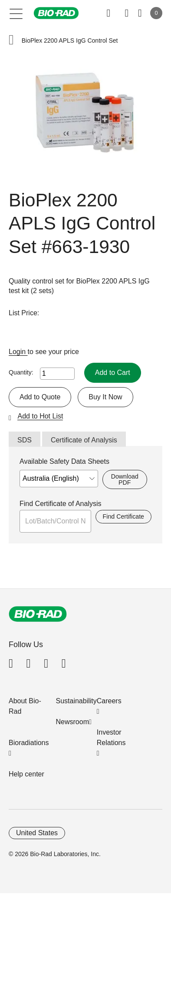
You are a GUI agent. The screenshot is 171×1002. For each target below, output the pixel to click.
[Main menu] (16, 13)
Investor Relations (111, 737)
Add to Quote (40, 397)
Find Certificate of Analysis (61, 503)
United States (37, 833)
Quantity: (21, 372)
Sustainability (76, 701)
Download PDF (124, 479)
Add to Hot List (40, 416)
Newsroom (72, 721)
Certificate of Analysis (84, 440)
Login (18, 351)
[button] (11, 40)
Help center (26, 774)
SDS (24, 440)
